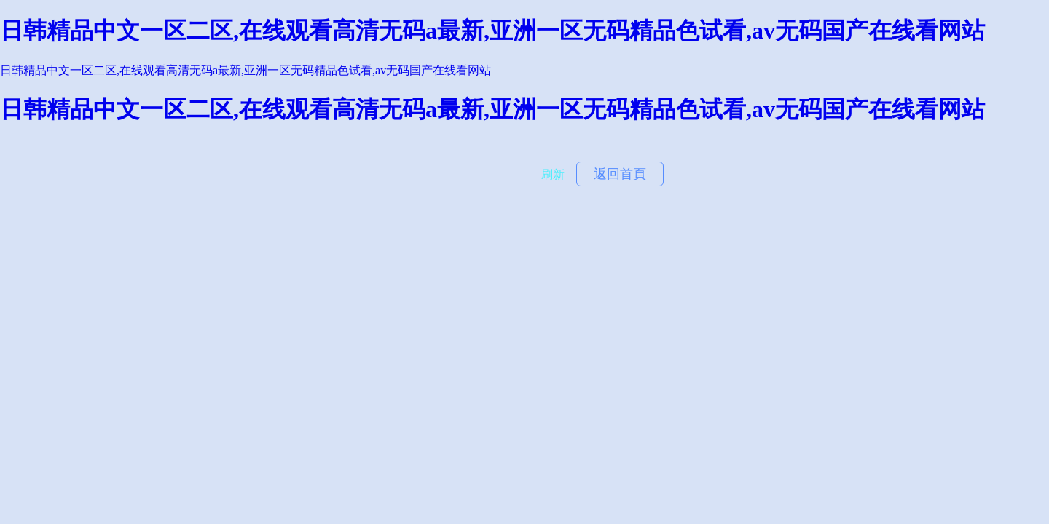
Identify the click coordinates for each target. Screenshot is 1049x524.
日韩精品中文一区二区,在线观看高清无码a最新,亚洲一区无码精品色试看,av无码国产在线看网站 (492, 30)
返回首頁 (620, 174)
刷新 (553, 174)
